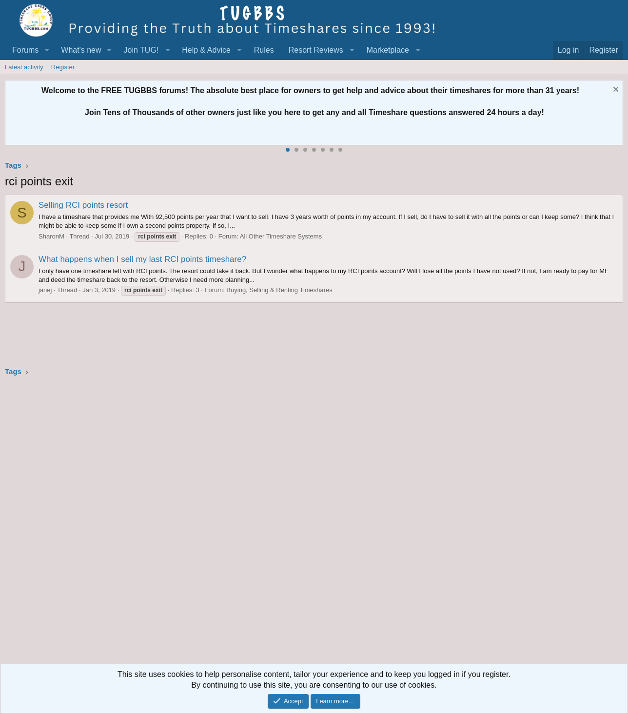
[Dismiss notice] (614, 90)
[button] (46, 50)
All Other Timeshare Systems (281, 236)
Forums (25, 50)
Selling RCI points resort (83, 205)
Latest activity (24, 67)
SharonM (51, 236)
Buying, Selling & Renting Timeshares (279, 290)
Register (63, 67)
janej (45, 290)
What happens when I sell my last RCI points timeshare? (142, 259)
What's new (81, 50)
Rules (264, 50)
